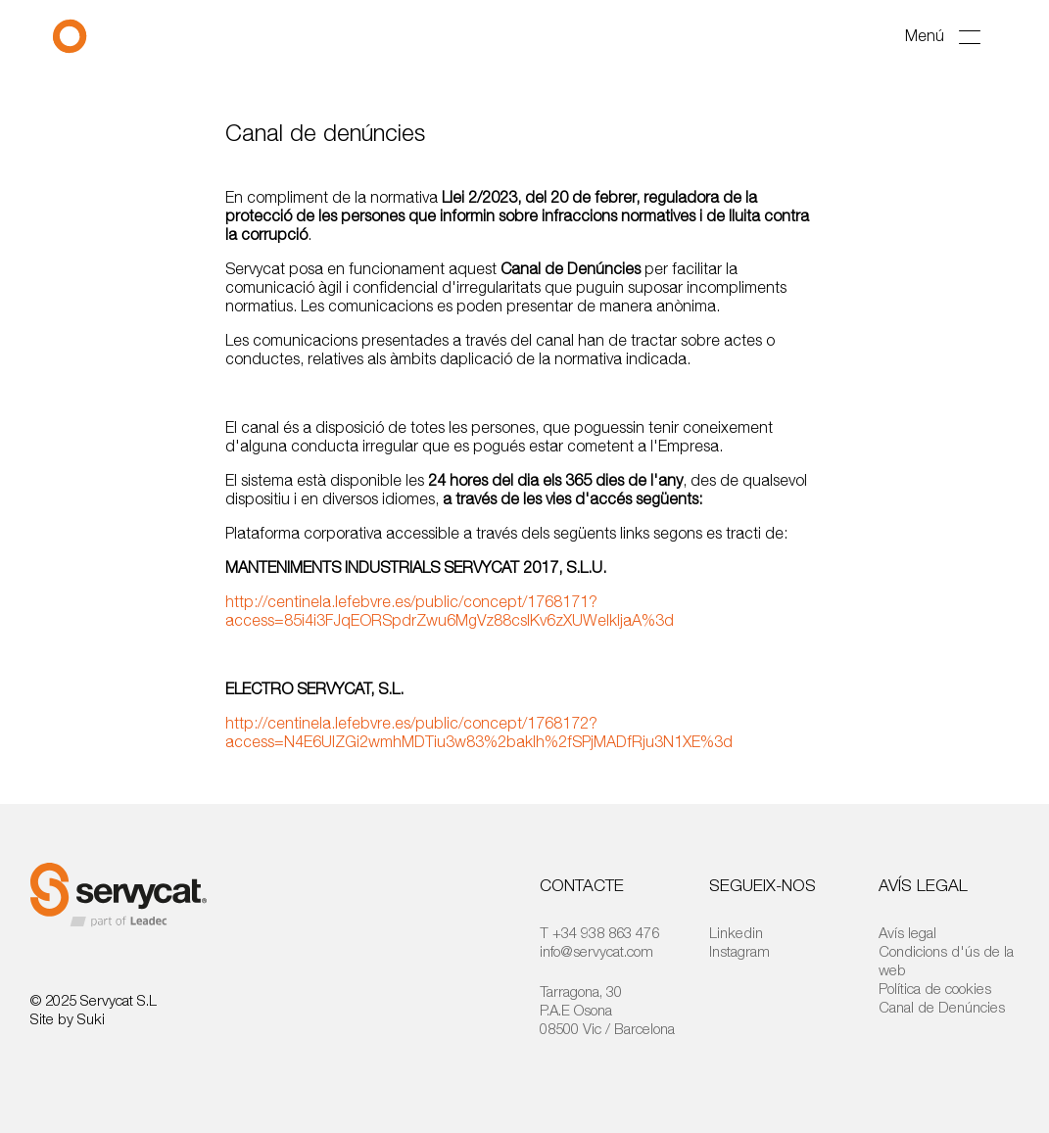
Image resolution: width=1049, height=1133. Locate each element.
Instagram (739, 951)
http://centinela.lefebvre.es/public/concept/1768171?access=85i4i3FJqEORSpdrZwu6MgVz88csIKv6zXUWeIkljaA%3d (449, 610)
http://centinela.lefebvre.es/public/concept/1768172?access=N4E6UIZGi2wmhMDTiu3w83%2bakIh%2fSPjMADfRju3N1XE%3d (479, 732)
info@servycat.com (596, 951)
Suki (91, 1018)
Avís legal (907, 932)
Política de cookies (935, 988)
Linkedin (736, 932)
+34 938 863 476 (605, 932)
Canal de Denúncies (942, 1006)
